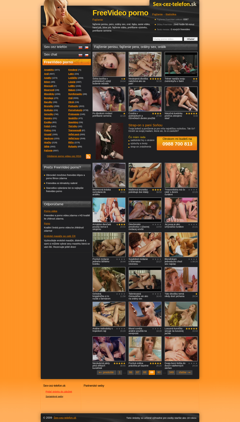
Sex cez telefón (55, 47)
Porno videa (50, 211)
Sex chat (50, 54)
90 (158, 372)
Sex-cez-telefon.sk (174, 4)
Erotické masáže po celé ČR (60, 236)
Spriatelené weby (54, 396)
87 (137, 372)
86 (130, 372)
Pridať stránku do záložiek (59, 391)
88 (144, 372)
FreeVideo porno (58, 62)
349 (171, 372)
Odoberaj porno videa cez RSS (64, 156)
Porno (47, 223)
